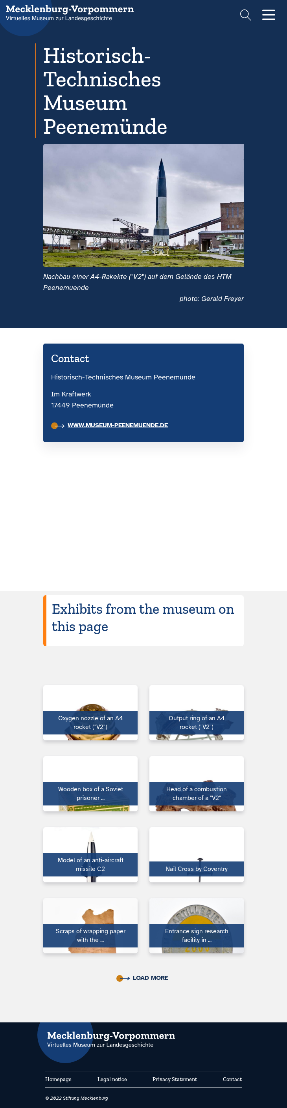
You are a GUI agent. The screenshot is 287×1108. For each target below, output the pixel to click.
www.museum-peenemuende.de (111, 425)
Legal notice (112, 1079)
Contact (232, 1079)
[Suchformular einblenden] (245, 16)
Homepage (58, 1079)
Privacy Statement (175, 1079)
